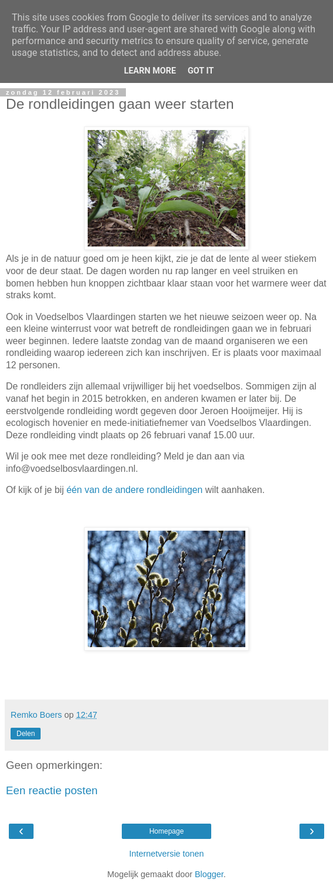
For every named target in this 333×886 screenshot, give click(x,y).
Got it (201, 71)
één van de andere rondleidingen (134, 490)
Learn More (150, 71)
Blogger (209, 874)
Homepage (166, 831)
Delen (25, 734)
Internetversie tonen (166, 853)
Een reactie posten (52, 790)
